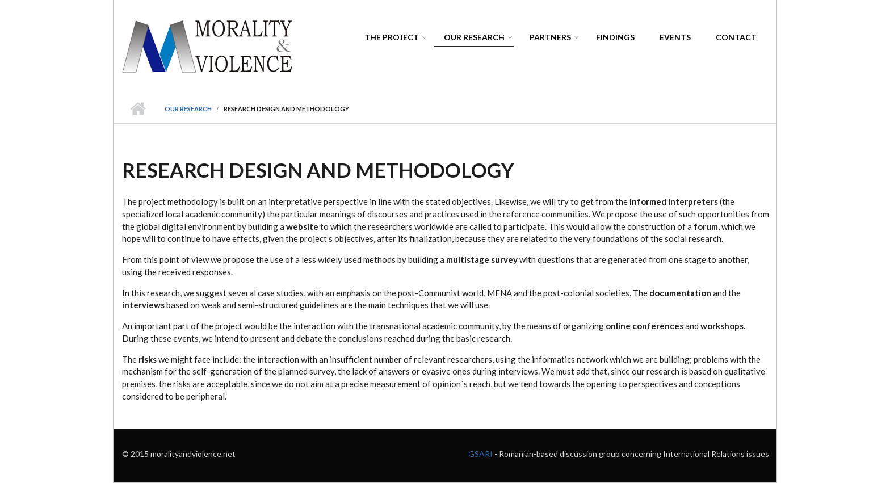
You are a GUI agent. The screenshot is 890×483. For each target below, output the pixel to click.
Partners (552, 38)
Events (675, 37)
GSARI (481, 454)
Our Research (476, 38)
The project (393, 38)
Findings (615, 37)
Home (137, 109)
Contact (736, 37)
